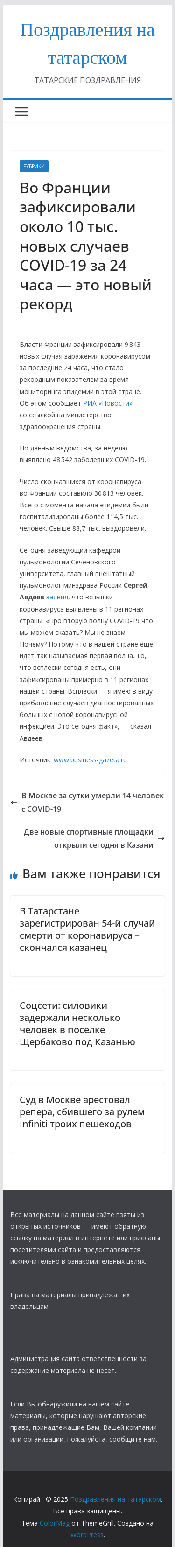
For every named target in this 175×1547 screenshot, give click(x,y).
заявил (57, 596)
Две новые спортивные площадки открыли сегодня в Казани (94, 839)
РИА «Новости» (108, 403)
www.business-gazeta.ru (90, 759)
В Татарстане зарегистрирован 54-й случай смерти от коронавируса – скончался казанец (87, 929)
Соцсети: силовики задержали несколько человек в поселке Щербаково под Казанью (77, 1023)
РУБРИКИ (34, 166)
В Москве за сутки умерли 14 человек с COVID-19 (87, 802)
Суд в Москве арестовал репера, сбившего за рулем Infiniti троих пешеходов (82, 1111)
